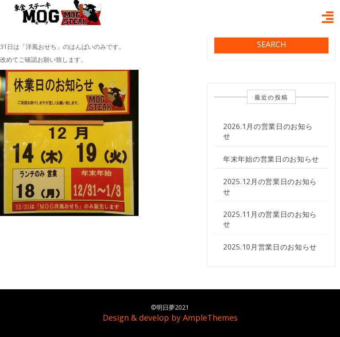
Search (271, 44)
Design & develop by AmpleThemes (170, 317)
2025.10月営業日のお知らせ (270, 247)
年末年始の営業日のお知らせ (271, 159)
